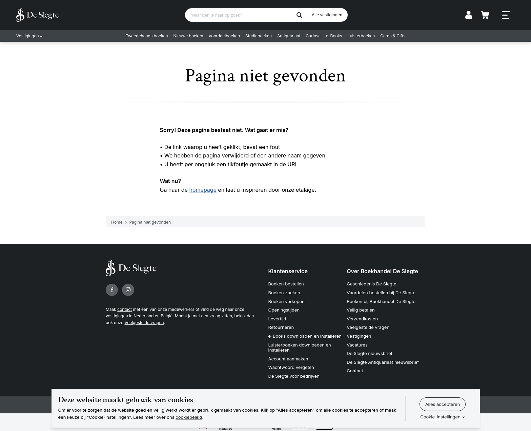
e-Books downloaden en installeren (305, 336)
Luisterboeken (361, 35)
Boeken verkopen (286, 301)
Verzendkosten (362, 318)
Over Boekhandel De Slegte (382, 271)
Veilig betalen (361, 310)
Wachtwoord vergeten (291, 367)
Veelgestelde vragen (144, 322)
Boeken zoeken (284, 292)
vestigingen (117, 315)
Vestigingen (27, 35)
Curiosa (313, 35)
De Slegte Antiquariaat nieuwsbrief (383, 362)
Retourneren (281, 327)
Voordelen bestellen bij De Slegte (381, 292)
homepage (203, 189)
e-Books (334, 35)
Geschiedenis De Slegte (371, 283)
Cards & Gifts (392, 35)
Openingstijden (284, 310)
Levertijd (277, 318)
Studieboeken (258, 35)
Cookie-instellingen (440, 416)
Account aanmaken (288, 358)
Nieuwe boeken (188, 35)
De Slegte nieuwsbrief (369, 353)
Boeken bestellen (286, 283)
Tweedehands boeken (147, 35)
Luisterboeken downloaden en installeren (299, 347)
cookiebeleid (189, 417)
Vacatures (357, 345)
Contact (355, 370)
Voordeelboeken (224, 35)
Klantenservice (288, 271)
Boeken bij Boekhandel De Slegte (381, 301)
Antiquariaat (288, 35)
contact (124, 309)
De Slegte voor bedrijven (294, 376)
